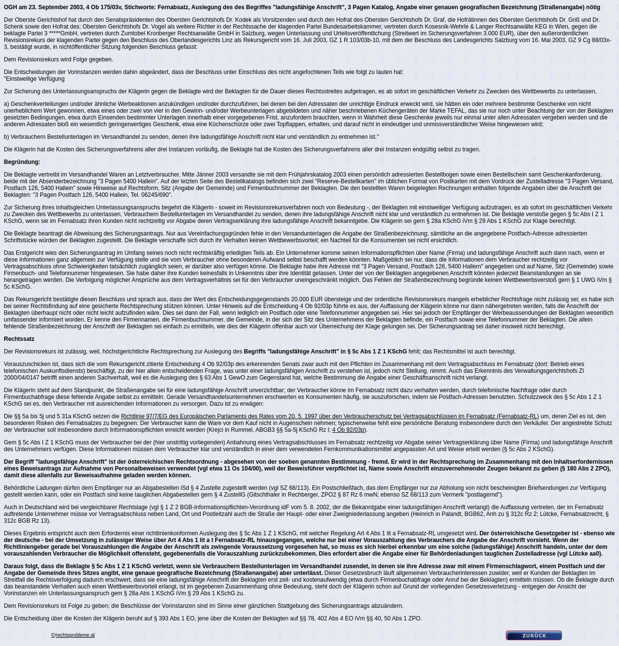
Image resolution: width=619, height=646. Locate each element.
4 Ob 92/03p (348, 429)
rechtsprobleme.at (75, 635)
